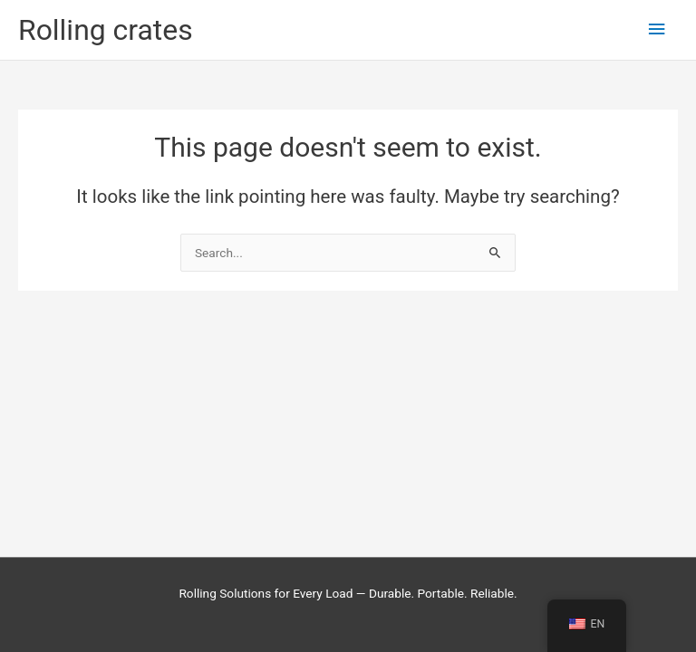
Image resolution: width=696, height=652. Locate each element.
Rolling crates (105, 30)
